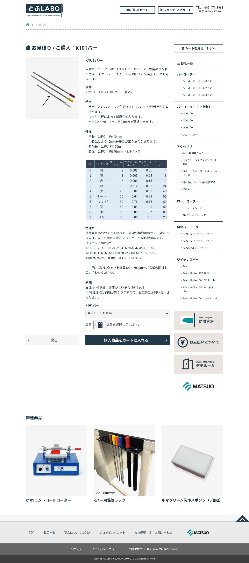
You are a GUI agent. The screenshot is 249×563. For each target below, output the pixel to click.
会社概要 (140, 532)
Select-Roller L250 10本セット (199, 273)
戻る (54, 340)
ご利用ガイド (139, 10)
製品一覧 (49, 532)
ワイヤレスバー (188, 259)
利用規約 (76, 549)
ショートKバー (191, 134)
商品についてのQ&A (77, 532)
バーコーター (186, 74)
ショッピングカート (177, 10)
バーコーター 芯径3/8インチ (198, 81)
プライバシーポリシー (105, 549)
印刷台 (186, 189)
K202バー (188, 120)
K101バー (41, 24)
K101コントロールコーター (198, 233)
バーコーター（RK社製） (194, 107)
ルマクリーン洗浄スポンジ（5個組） (199, 162)
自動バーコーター (189, 227)
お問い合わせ (163, 532)
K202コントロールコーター (198, 240)
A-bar (185, 266)
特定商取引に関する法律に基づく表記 (153, 549)
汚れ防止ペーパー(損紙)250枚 (199, 182)
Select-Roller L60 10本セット (199, 280)
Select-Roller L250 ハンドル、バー (199, 289)
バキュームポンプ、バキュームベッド (200, 173)
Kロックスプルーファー (195, 215)
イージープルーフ (192, 208)
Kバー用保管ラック (193, 153)
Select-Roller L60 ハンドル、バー (200, 300)
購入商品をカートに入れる (126, 340)
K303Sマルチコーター (195, 247)
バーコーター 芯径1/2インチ (198, 88)
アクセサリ (184, 146)
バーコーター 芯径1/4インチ (198, 95)
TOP (32, 532)
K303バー (188, 127)
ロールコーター (188, 201)
